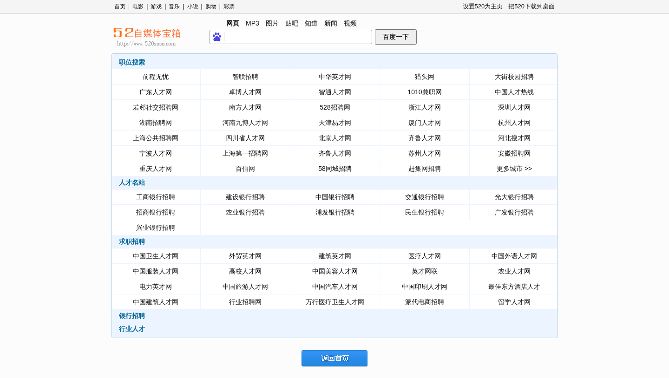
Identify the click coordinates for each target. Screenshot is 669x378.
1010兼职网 (424, 92)
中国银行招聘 (334, 197)
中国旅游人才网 (245, 286)
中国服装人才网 (155, 271)
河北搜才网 (514, 138)
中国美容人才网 (335, 271)
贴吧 (291, 23)
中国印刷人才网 (424, 286)
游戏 (156, 6)
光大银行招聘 (514, 197)
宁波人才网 (155, 153)
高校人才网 (245, 271)
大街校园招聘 (514, 76)
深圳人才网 (514, 107)
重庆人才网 (155, 168)
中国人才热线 (514, 92)
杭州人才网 (514, 122)
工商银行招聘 (155, 197)
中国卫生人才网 (155, 256)
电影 (138, 6)
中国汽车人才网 (335, 286)
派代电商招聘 (424, 302)
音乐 (174, 6)
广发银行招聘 (514, 212)
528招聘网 (335, 107)
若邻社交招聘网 (155, 107)
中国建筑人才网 (155, 302)
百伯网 (245, 168)
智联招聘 (245, 76)
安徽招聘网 (514, 153)
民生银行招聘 (424, 212)
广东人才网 (155, 92)
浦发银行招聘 (334, 212)
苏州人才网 (424, 153)
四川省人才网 (245, 138)
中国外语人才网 (514, 256)
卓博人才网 (245, 92)
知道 (311, 23)
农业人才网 (514, 271)
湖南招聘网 (155, 122)
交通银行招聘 (424, 197)
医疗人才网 (424, 256)
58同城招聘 (335, 168)
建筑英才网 (335, 256)
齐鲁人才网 (424, 138)
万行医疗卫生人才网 (335, 302)
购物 (210, 6)
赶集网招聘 (424, 168)
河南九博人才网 (245, 122)
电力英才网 (155, 286)
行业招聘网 (245, 302)
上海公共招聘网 (155, 138)
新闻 (330, 23)
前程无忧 (156, 76)
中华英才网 (335, 76)
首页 (119, 6)
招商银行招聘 (155, 212)
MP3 (252, 23)
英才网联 (425, 271)
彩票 (229, 6)
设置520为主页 (483, 6)
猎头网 (424, 76)
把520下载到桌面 (531, 6)
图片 (272, 23)
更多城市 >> (514, 168)
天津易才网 (335, 122)
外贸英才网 (245, 256)
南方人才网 (245, 107)
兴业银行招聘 (155, 227)
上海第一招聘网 (245, 153)
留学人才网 (514, 302)
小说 (192, 6)
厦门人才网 (424, 122)
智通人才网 (335, 92)
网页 (232, 23)
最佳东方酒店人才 (514, 286)
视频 (350, 23)
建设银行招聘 (245, 197)
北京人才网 (335, 138)
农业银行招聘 (245, 212)
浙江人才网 (424, 107)
